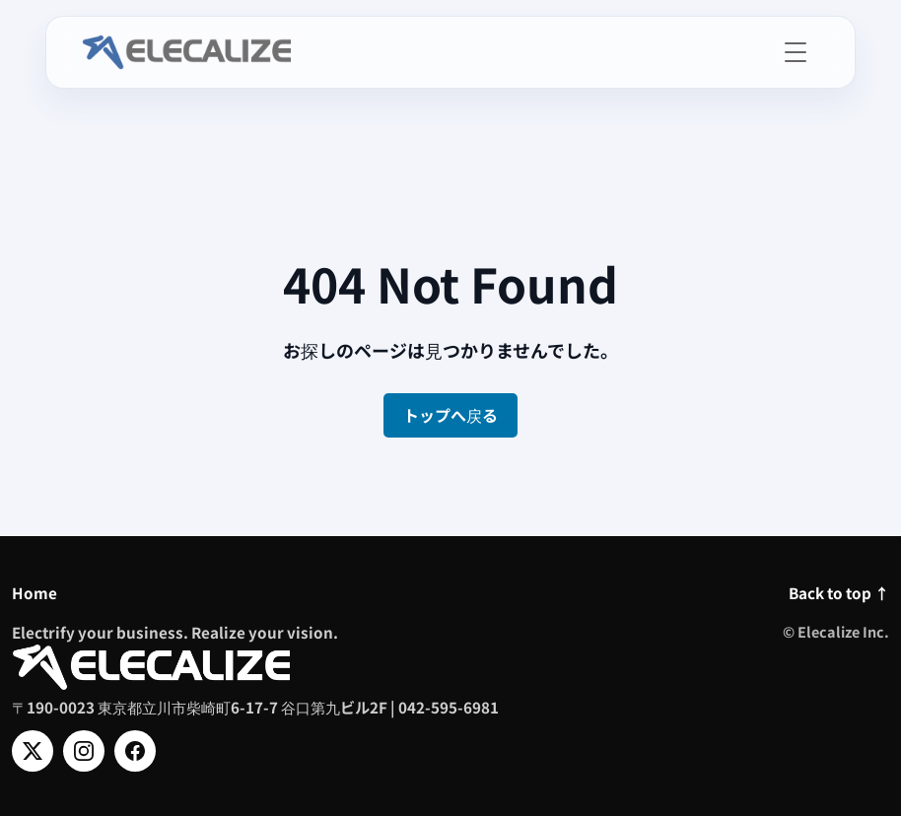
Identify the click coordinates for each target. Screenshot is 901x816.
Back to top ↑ (839, 592)
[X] (32, 751)
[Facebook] (135, 751)
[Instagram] (83, 751)
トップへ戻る (450, 415)
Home (34, 592)
